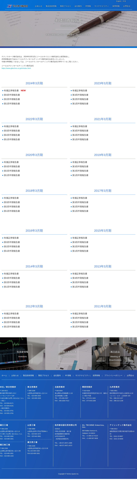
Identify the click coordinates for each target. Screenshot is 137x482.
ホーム (4, 375)
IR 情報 (68, 375)
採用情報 (116, 6)
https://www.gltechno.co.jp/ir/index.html (16, 68)
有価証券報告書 (11, 90)
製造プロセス (65, 6)
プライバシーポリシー (113, 375)
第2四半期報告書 (12, 99)
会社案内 (78, 6)
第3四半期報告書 (12, 95)
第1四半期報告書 (12, 103)
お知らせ (38, 6)
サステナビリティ (101, 6)
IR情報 (88, 6)
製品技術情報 (51, 6)
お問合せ (126, 6)
